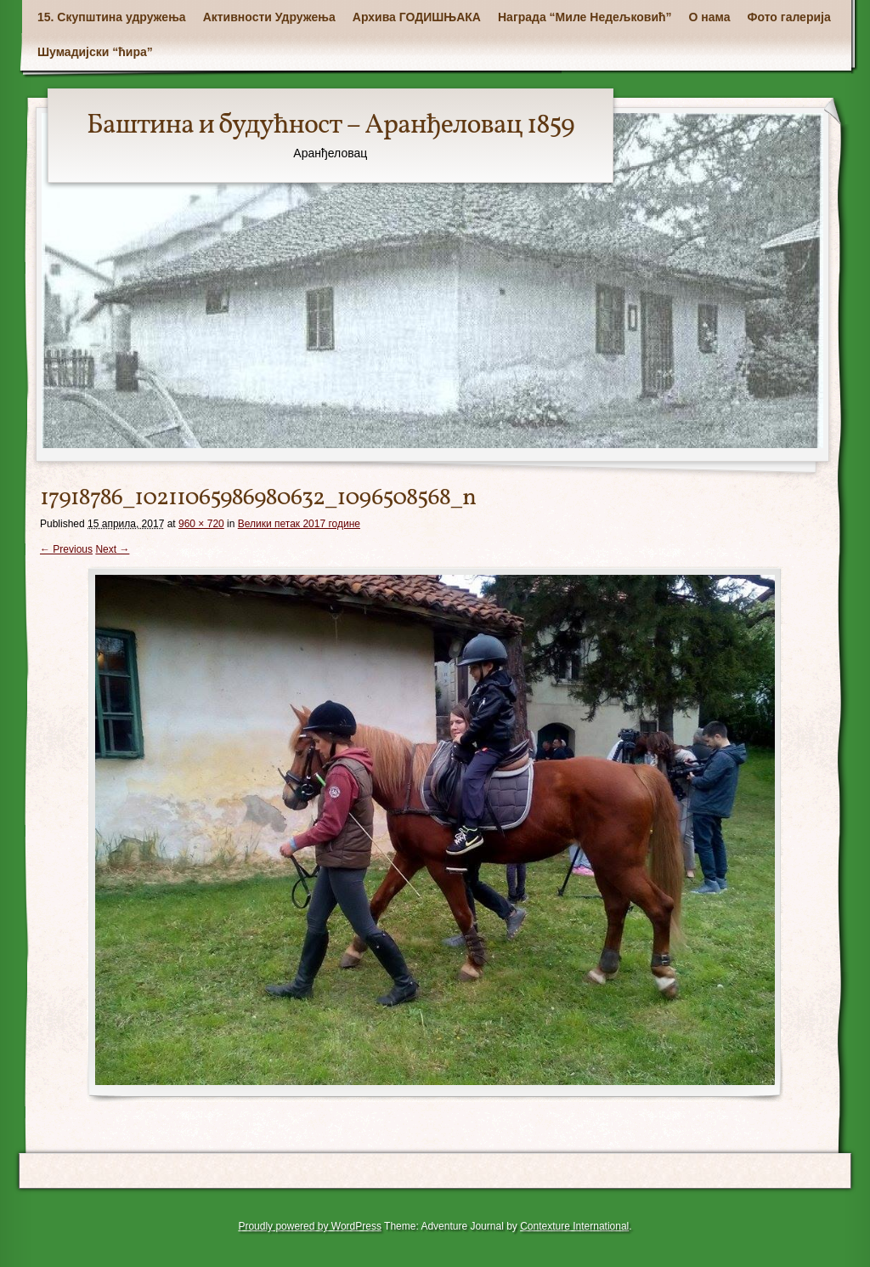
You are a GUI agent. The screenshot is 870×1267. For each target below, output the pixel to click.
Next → (112, 549)
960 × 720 (201, 524)
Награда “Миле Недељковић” (585, 17)
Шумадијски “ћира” (95, 52)
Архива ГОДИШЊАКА (417, 17)
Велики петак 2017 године (299, 524)
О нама (710, 17)
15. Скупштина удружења (111, 17)
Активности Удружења (269, 17)
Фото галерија (789, 17)
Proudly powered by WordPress (309, 1226)
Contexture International (574, 1226)
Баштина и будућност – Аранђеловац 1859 (330, 126)
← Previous (66, 549)
